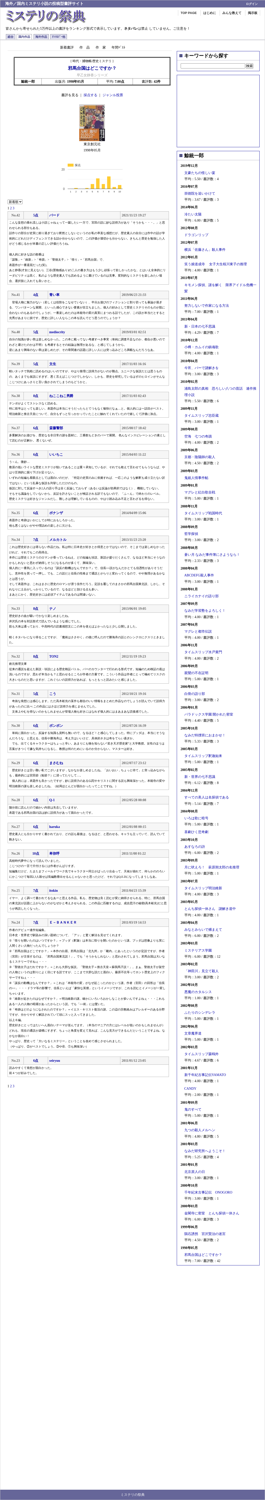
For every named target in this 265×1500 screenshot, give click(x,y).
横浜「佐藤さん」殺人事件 (205, 250)
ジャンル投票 (112, 95)
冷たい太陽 (193, 214)
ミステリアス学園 (198, 950)
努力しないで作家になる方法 (206, 305)
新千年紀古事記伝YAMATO (205, 1075)
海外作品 (41, 37)
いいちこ (56, 454)
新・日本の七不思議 (199, 326)
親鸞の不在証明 (196, 673)
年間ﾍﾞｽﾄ (118, 47)
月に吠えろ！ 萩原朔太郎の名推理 (211, 867)
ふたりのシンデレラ (199, 1012)
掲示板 (252, 13)
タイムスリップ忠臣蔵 (201, 415)
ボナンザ (56, 513)
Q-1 (52, 800)
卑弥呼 (54, 853)
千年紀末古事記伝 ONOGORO (208, 1192)
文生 (52, 364)
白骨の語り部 (194, 694)
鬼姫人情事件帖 (196, 478)
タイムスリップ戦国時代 (203, 513)
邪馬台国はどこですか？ (203, 1255)
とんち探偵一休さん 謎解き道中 (210, 909)
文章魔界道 (193, 1033)
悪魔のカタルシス (198, 992)
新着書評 (67, 47)
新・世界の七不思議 (199, 777)
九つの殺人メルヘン (199, 1130)
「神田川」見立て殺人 (201, 971)
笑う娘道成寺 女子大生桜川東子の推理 (215, 264)
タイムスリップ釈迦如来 (203, 756)
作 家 (101, 47)
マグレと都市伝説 (198, 631)
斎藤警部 (56, 428)
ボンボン (56, 726)
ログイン (252, 4)
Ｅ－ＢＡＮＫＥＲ (63, 922)
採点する (90, 95)
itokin (53, 890)
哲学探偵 (191, 534)
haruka (54, 827)
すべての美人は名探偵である (206, 797)
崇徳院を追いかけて (199, 193)
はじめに (209, 13)
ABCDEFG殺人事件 (199, 575)
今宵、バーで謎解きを (201, 368)
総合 (10, 37)
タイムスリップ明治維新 (203, 888)
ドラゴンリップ (196, 235)
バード (54, 215)
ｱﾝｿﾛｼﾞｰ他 (58, 37)
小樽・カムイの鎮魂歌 (201, 347)
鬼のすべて (193, 1109)
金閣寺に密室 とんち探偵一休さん (211, 1213)
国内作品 (24, 37)
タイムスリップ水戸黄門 (203, 652)
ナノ (52, 609)
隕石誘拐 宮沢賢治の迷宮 (205, 1234)
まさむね (56, 763)
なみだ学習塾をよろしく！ (205, 610)
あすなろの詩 (194, 847)
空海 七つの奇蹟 (198, 436)
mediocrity (57, 332)
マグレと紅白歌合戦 (199, 492)
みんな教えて (231, 13)
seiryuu (54, 1060)
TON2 (53, 656)
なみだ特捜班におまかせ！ (205, 735)
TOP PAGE (189, 13)
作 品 (84, 47)
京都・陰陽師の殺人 (199, 457)
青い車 (54, 295)
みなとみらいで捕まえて (203, 929)
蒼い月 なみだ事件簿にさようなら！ (212, 555)
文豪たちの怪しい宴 (199, 173)
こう (52, 694)
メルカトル (57, 540)
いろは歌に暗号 (196, 818)
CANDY (190, 1088)
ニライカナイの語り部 (201, 596)
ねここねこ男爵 (61, 396)
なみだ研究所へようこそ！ (205, 1151)
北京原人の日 (194, 1172)
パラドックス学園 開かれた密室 (208, 714)
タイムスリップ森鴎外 (201, 1054)
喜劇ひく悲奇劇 (196, 832)
